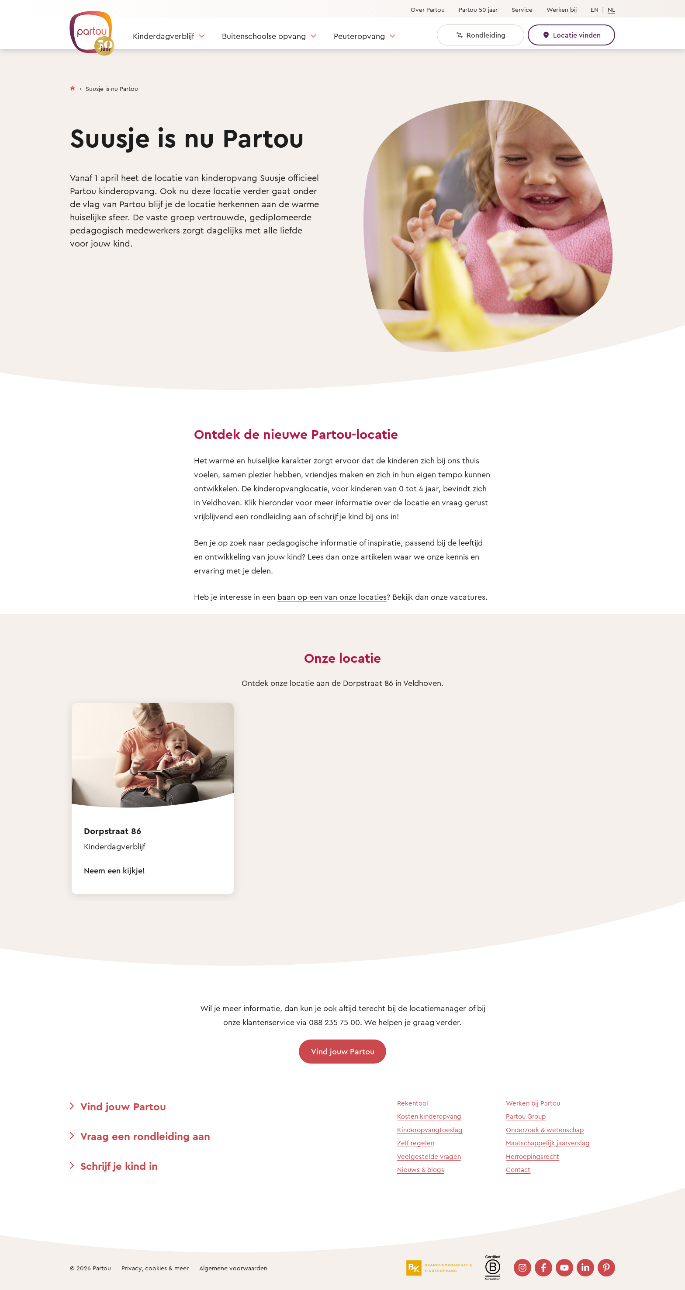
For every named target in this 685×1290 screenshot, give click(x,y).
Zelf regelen (415, 1143)
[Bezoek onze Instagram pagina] (522, 1267)
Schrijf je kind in (119, 1165)
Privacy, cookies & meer (155, 1268)
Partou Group (526, 1116)
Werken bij (562, 9)
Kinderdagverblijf (163, 36)
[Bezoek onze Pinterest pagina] (606, 1267)
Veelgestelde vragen (429, 1156)
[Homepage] (72, 86)
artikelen (376, 556)
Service (522, 9)
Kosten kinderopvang (429, 1116)
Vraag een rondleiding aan (145, 1136)
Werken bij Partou (533, 1103)
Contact (518, 1169)
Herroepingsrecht (532, 1156)
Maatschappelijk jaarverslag (548, 1143)
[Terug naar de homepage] (88, 28)
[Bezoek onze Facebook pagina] (543, 1267)
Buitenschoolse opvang (264, 36)
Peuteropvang (359, 36)
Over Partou (428, 9)
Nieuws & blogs (420, 1169)
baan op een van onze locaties (332, 597)
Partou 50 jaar (478, 9)
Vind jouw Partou (342, 1051)
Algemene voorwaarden (233, 1268)
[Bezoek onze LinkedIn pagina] (585, 1267)
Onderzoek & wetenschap (545, 1130)
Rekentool (412, 1103)
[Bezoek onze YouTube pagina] (564, 1267)
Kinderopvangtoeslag (430, 1130)
